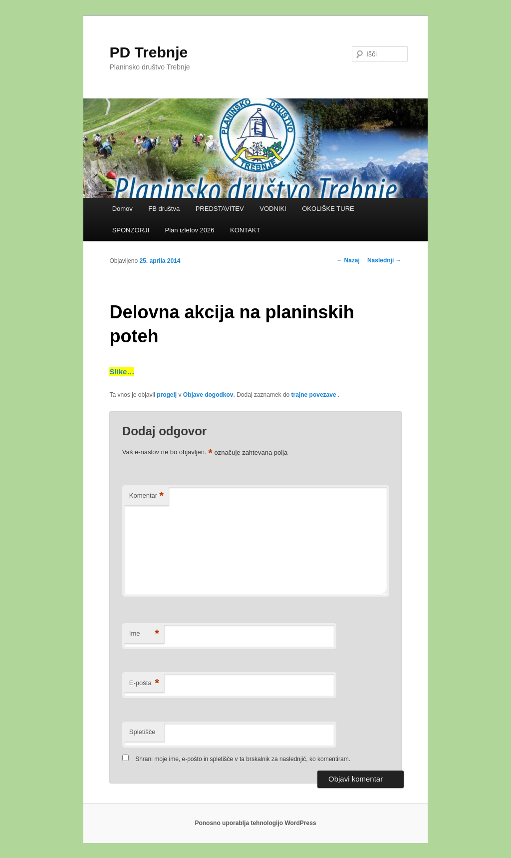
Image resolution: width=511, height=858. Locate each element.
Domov (122, 208)
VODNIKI (272, 208)
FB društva (164, 208)
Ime (144, 634)
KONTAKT (245, 230)
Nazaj (348, 260)
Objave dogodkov (208, 394)
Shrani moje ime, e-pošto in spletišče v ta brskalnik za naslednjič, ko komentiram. (242, 759)
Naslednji (384, 260)
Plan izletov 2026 (190, 230)
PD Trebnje (148, 52)
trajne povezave (313, 394)
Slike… (121, 371)
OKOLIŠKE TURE (328, 208)
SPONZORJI (130, 230)
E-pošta (144, 683)
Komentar (146, 496)
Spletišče (142, 732)
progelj (167, 394)
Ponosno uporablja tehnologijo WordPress (255, 823)
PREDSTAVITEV (220, 208)
